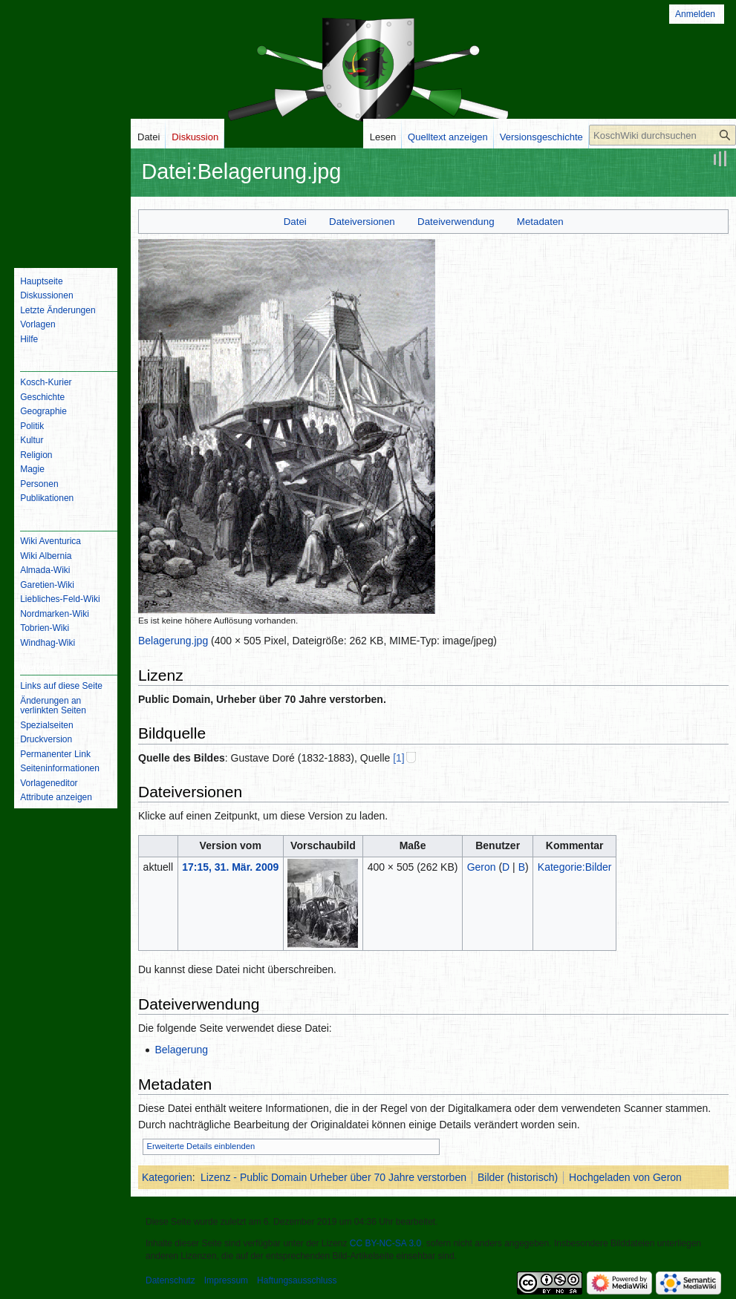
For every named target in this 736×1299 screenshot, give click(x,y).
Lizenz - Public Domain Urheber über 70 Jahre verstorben (333, 1177)
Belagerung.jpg (173, 641)
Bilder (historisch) (518, 1177)
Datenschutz (170, 1280)
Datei (295, 221)
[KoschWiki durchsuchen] (662, 135)
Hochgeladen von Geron (625, 1177)
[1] (399, 758)
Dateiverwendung (456, 221)
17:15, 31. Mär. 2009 (230, 867)
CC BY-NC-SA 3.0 (385, 1243)
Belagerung (181, 1050)
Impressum (226, 1280)
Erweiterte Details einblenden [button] (201, 1146)
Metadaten (540, 221)
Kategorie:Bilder (575, 867)
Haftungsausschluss (296, 1280)
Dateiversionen (362, 221)
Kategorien (167, 1177)
